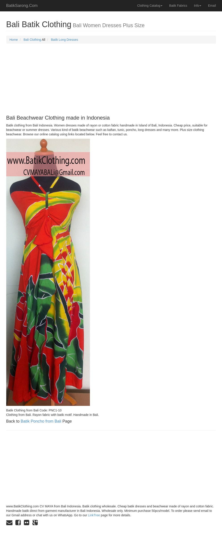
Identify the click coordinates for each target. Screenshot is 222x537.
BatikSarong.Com (22, 5)
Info (197, 5)
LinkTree (94, 515)
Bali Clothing (32, 39)
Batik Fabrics (178, 5)
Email (212, 5)
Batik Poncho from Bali (41, 421)
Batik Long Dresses (64, 39)
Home (14, 39)
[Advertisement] (111, 79)
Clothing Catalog (150, 5)
